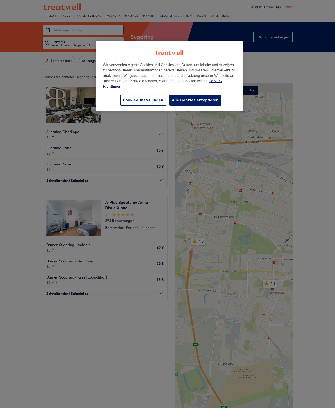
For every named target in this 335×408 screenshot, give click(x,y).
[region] (169, 76)
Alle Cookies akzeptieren (195, 100)
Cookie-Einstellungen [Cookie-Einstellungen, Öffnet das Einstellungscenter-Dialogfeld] (143, 100)
